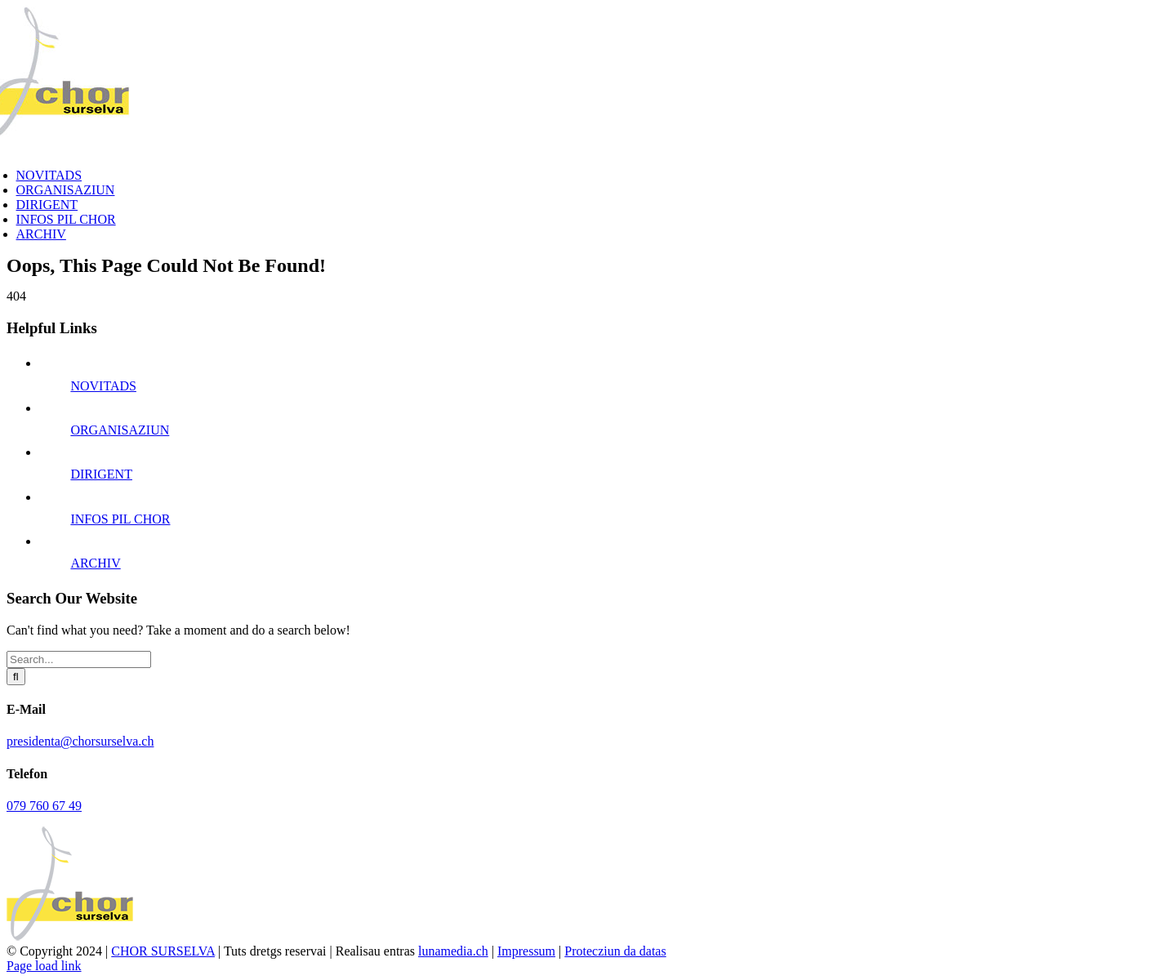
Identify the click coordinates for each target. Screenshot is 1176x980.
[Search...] (79, 659)
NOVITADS (103, 386)
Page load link (44, 966)
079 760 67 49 (44, 806)
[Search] (16, 676)
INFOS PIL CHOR (120, 519)
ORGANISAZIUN (119, 430)
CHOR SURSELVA (163, 951)
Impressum (526, 951)
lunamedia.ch (453, 951)
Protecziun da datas (615, 951)
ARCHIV (95, 563)
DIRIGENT (101, 474)
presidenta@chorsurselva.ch (80, 741)
